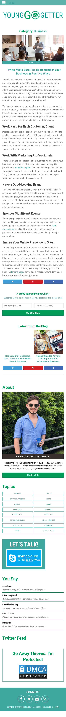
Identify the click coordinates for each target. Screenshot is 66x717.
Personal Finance (17, 520)
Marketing (48, 515)
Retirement (48, 525)
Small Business (48, 520)
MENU (12, 3)
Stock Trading (49, 531)
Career (49, 494)
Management (17, 515)
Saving (17, 531)
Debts (48, 499)
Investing (49, 509)
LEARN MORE (33, 475)
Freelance (17, 509)
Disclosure (46, 707)
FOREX (48, 504)
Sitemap (55, 707)
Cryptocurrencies (17, 499)
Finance (17, 504)
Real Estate (17, 525)
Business (40, 31)
